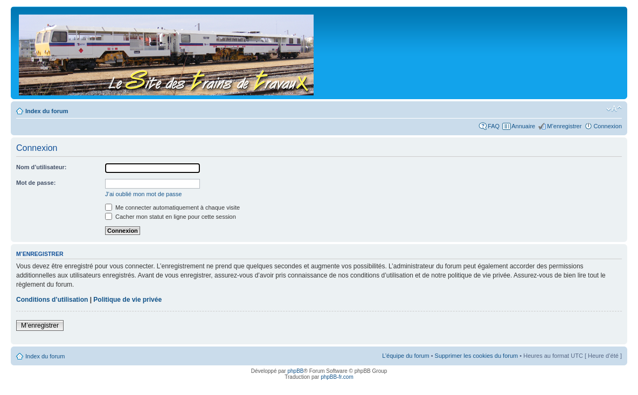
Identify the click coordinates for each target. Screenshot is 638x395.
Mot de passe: (36, 182)
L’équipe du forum (405, 355)
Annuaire (523, 126)
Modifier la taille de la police (614, 109)
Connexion (607, 126)
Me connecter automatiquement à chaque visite (172, 207)
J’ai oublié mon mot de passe (143, 194)
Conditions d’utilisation (52, 299)
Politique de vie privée (127, 299)
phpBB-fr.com (337, 377)
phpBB (295, 371)
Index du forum (46, 111)
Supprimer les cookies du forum (476, 355)
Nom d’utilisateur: (41, 167)
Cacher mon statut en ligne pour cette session (170, 216)
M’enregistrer (564, 126)
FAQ (494, 126)
